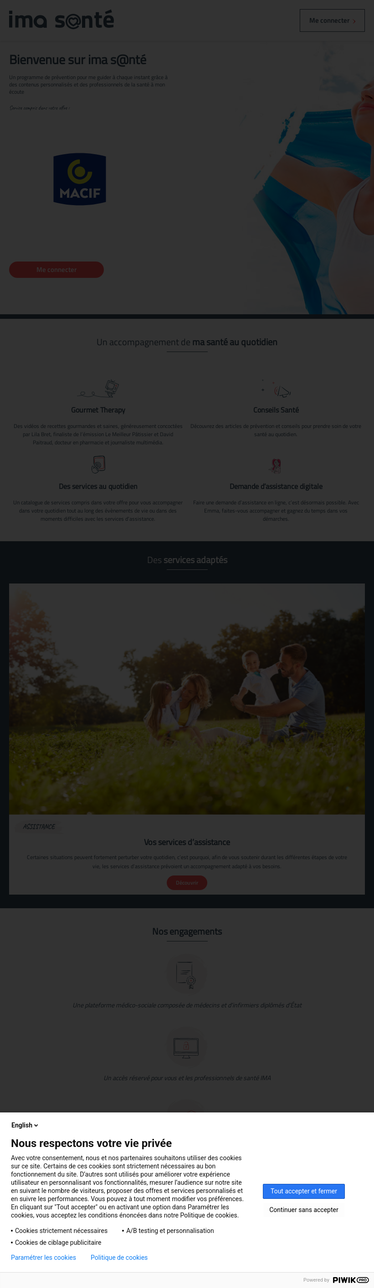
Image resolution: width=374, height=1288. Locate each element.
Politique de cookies (119, 1257)
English (25, 1125)
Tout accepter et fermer (304, 1191)
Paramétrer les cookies (43, 1257)
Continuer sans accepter (303, 1209)
